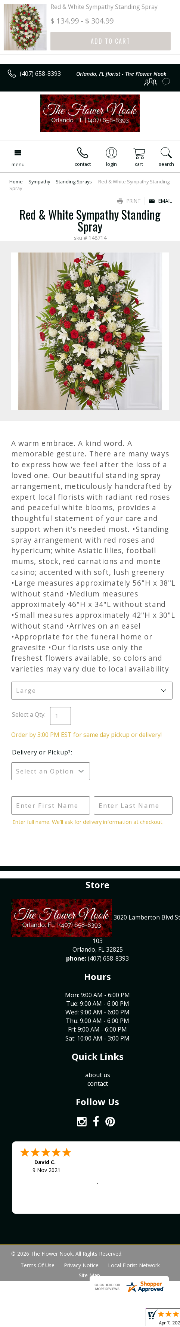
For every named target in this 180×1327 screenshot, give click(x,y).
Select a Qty (28, 714)
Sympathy (39, 181)
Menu (18, 164)
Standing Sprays (74, 181)
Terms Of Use (38, 1265)
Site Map (89, 1275)
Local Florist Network (134, 1265)
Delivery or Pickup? (41, 752)
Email (160, 200)
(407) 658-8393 (40, 73)
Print (129, 200)
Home (16, 181)
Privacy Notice (81, 1265)
